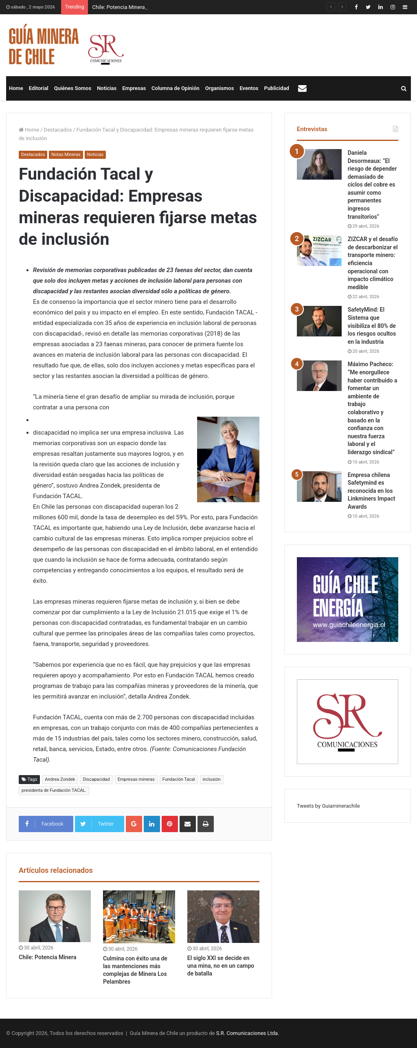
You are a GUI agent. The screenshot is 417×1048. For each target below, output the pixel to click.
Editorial (38, 88)
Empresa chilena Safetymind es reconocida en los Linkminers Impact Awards (371, 491)
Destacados (58, 130)
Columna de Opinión (175, 88)
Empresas (134, 88)
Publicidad (276, 88)
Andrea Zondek (60, 779)
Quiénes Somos (72, 88)
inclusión (212, 779)
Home (16, 88)
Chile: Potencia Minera (118, 7)
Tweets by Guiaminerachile (328, 806)
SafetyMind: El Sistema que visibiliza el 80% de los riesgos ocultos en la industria (372, 325)
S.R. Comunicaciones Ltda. (247, 1033)
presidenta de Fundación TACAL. (54, 790)
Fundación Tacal (178, 779)
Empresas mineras (136, 779)
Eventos (248, 88)
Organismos (219, 88)
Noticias (106, 88)
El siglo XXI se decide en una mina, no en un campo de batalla (221, 966)
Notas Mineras (65, 154)
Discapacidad (96, 779)
